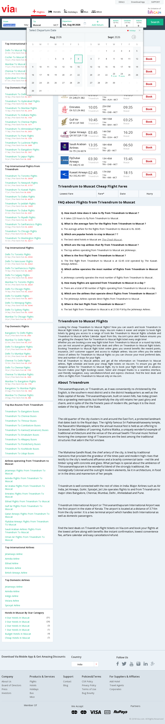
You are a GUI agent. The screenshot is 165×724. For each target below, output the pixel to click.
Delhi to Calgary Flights (17, 275)
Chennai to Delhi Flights (17, 360)
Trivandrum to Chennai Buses (21, 416)
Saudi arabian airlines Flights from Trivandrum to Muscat (23, 531)
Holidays (34, 689)
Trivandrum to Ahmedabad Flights (23, 128)
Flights (33, 681)
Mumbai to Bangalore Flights (20, 381)
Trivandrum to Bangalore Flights (22, 149)
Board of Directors (11, 685)
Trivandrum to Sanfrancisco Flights (23, 224)
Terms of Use (89, 689)
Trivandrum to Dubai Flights (20, 210)
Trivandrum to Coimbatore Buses (23, 425)
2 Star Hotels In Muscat (27, 625)
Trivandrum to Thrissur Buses (21, 420)
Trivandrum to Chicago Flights (21, 231)
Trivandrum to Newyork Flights (21, 182)
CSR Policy (87, 681)
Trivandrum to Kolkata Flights (20, 115)
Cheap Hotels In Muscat (27, 637)
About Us (6, 681)
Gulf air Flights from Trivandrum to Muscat (23, 507)
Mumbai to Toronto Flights (19, 282)
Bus (32, 693)
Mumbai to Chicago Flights (19, 316)
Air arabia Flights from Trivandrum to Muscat (25, 487)
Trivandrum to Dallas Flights (20, 196)
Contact (67, 681)
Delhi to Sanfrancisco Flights (20, 268)
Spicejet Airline (12, 605)
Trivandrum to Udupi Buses (19, 453)
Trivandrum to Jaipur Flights (19, 156)
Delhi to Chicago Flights (17, 288)
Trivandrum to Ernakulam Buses (22, 434)
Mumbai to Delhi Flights (17, 339)
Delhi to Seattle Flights (17, 295)
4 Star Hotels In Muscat (27, 617)
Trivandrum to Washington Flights (23, 238)
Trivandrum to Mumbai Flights (21, 108)
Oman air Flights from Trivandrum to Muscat (25, 538)
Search (155, 22)
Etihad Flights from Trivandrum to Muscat (27, 501)
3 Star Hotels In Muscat (27, 621)
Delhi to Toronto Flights (18, 254)
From (5, 21)
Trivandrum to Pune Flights (19, 135)
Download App (138, 2)
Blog (65, 685)
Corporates (115, 689)
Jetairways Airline (14, 554)
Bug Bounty (88, 693)
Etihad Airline (11, 563)
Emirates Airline (13, 568)
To (34, 21)
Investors (6, 693)
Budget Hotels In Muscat (27, 633)
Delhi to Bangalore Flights (19, 346)
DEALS (122, 2)
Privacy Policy (89, 685)
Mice (32, 696)
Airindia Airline (12, 558)
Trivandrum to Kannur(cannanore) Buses (27, 430)
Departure (67, 21)
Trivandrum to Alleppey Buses (21, 439)
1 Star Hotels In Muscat (27, 629)
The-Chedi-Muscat (112, 239)
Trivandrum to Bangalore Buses (22, 411)
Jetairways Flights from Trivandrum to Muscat (25, 472)
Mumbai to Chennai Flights (19, 395)
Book (149, 59)
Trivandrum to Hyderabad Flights (22, 101)
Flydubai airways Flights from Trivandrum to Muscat (27, 523)
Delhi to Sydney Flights (17, 309)
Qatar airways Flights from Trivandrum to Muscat (27, 515)
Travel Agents (117, 685)
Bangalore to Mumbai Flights (20, 388)
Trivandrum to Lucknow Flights (21, 142)
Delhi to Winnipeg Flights (18, 302)
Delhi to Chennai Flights (17, 367)
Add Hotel (115, 681)
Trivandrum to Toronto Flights (21, 175)
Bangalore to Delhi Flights (19, 332)
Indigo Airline (11, 596)
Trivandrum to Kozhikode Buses (22, 448)
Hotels (33, 685)
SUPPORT (155, 2)
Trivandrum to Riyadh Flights (20, 217)
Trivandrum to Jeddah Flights (20, 203)
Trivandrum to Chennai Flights (21, 121)
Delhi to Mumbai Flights (17, 353)
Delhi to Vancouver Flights (19, 261)
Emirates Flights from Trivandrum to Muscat (24, 495)
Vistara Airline (12, 600)
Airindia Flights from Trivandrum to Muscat (23, 480)
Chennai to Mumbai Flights (19, 374)
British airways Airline (16, 572)
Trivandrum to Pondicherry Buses (23, 444)
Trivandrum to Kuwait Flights (20, 189)
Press (4, 689)
